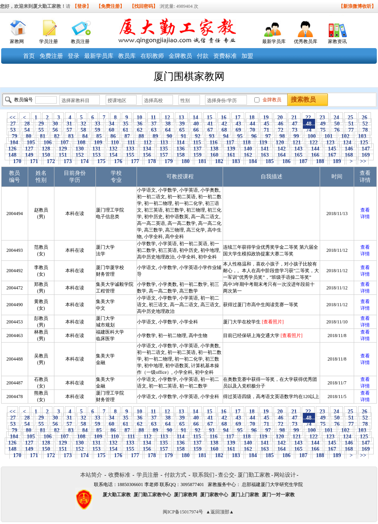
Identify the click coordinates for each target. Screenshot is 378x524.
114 (180, 142)
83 (71, 136)
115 (197, 142)
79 (15, 136)
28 (27, 124)
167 (332, 155)
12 (167, 117)
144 (315, 149)
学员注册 (48, 41)
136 (180, 149)
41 (210, 124)
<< (12, 117)
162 (248, 155)
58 (83, 130)
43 (238, 124)
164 (281, 155)
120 (279, 142)
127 (29, 149)
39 (182, 124)
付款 (203, 56)
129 (63, 149)
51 (351, 124)
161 (231, 155)
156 (147, 155)
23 (322, 117)
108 (81, 142)
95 (240, 136)
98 (282, 136)
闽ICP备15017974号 (183, 512)
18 (252, 117)
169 (365, 155)
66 (196, 130)
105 (30, 142)
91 (184, 136)
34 (112, 124)
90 (170, 136)
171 (34, 161)
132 (113, 149)
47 (295, 124)
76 (337, 130)
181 (202, 161)
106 (47, 142)
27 (13, 124)
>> (363, 161)
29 (41, 124)
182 (219, 161)
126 (12, 149)
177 (135, 161)
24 (336, 117)
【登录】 (81, 6)
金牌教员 (180, 56)
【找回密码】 (144, 6)
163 (264, 155)
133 (130, 149)
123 (330, 142)
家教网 (17, 41)
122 (313, 142)
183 (235, 161)
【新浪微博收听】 (357, 6)
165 (298, 155)
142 (281, 149)
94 (226, 136)
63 (154, 130)
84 (85, 136)
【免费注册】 (110, 6)
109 (98, 142)
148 (12, 155)
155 (130, 155)
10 (139, 117)
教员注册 (80, 41)
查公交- (227, 475)
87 (127, 136)
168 (349, 155)
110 (115, 142)
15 (209, 117)
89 (155, 136)
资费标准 (225, 56)
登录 (73, 56)
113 (164, 142)
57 (69, 130)
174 (84, 161)
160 (214, 155)
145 (332, 149)
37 (154, 124)
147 (365, 149)
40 (196, 124)
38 (168, 124)
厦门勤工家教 (254, 475)
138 (214, 149)
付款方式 (175, 475)
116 (213, 142)
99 (296, 136)
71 (267, 130)
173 (67, 161)
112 (147, 142)
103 (362, 136)
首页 (29, 56)
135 (163, 149)
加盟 (247, 56)
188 (320, 161)
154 (113, 155)
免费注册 (51, 56)
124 (347, 142)
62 (140, 130)
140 (248, 149)
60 (112, 130)
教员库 (127, 56)
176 (118, 161)
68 (224, 130)
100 (311, 136)
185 (269, 161)
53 (13, 130)
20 (280, 117)
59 (98, 130)
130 (79, 149)
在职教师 (152, 56)
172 (50, 161)
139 (231, 149)
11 (153, 117)
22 (308, 117)
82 (57, 136)
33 (98, 124)
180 (185, 161)
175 (101, 161)
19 (266, 117)
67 (210, 130)
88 (141, 136)
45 (267, 124)
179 (168, 161)
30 (55, 124)
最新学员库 (274, 41)
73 (295, 130)
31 (69, 124)
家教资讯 (337, 41)
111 (131, 142)
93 (212, 136)
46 (281, 124)
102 (345, 136)
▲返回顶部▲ (220, 512)
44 (252, 124)
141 (264, 149)
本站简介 (91, 475)
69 (238, 130)
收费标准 (119, 475)
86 (113, 136)
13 (181, 117)
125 (363, 142)
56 (55, 130)
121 (296, 142)
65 (182, 130)
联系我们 (203, 475)
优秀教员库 (305, 41)
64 (168, 130)
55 (41, 130)
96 (254, 136)
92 (198, 136)
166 (315, 155)
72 (281, 130)
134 (147, 149)
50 (337, 124)
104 (14, 142)
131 (96, 149)
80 (29, 136)
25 (350, 117)
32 (83, 124)
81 (43, 136)
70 (252, 130)
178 (151, 161)
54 (27, 130)
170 (17, 161)
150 (46, 155)
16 (224, 117)
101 (328, 136)
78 (365, 130)
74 (309, 130)
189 (336, 161)
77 (351, 130)
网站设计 (285, 475)
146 (349, 149)
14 (195, 117)
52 (365, 124)
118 (246, 142)
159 (197, 155)
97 (268, 136)
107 (64, 142)
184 (252, 161)
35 (126, 124)
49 (323, 124)
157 (163, 155)
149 (29, 155)
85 (99, 136)
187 (303, 161)
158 (180, 155)
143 (298, 149)
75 (323, 130)
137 (197, 149)
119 (263, 142)
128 (46, 149)
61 (126, 130)
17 (238, 117)
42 (224, 124)
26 (364, 117)
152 (79, 155)
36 (140, 124)
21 (294, 117)
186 (286, 161)
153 (96, 155)
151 (63, 155)
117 (230, 142)
